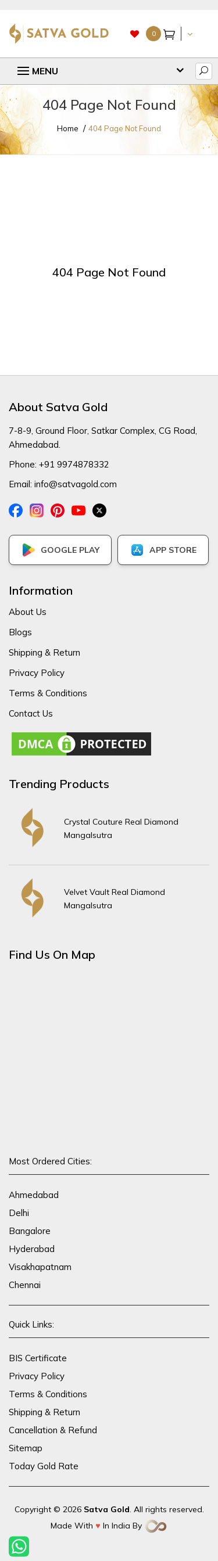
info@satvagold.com (75, 484)
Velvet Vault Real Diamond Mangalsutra (114, 898)
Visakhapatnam (40, 1266)
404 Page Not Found (124, 128)
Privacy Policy (37, 672)
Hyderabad (32, 1248)
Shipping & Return (44, 652)
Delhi (19, 1212)
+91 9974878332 (74, 464)
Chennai (25, 1284)
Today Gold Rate (43, 1466)
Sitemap (25, 1448)
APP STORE (163, 550)
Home (67, 128)
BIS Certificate (38, 1358)
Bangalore (30, 1230)
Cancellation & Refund (53, 1430)
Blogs (20, 632)
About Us (28, 611)
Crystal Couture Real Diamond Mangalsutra (121, 828)
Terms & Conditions (48, 693)
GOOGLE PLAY (60, 550)
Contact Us (31, 713)
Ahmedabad (34, 1194)
